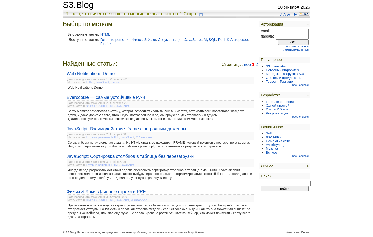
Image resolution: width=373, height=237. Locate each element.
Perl (221, 40)
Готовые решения (115, 40)
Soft (269, 133)
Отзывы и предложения (284, 78)
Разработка (271, 95)
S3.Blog (78, 5)
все (247, 64)
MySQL (210, 40)
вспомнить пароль (297, 46)
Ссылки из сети (278, 141)
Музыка (272, 149)
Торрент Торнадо (279, 81)
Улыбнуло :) (275, 145)
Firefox (105, 44)
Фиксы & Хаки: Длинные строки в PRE (106, 191)
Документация (170, 40)
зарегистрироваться (296, 49)
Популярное (271, 60)
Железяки (273, 137)
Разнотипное (272, 127)
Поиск (266, 176)
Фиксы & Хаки (144, 40)
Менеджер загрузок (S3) (285, 74)
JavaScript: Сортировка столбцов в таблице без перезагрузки (130, 156)
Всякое (271, 152)
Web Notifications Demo (91, 73)
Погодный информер (282, 70)
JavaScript (193, 40)
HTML (105, 34)
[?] (201, 14)
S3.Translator (276, 66)
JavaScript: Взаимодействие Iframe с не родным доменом (126, 128)
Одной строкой (277, 105)
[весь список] (300, 84)
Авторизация (272, 24)
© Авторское (237, 40)
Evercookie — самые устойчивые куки (106, 97)
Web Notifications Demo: (86, 87)
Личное (267, 166)
